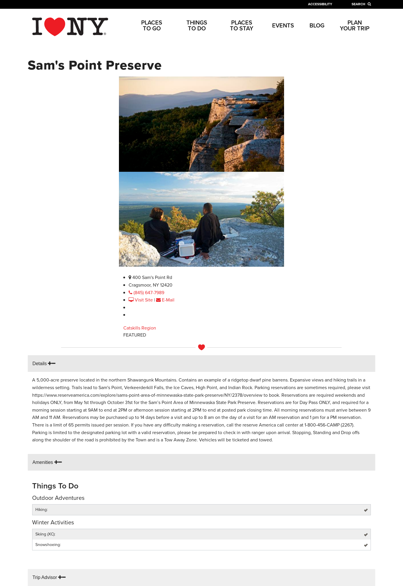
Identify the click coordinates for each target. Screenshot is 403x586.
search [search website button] (361, 4)
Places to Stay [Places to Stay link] (241, 25)
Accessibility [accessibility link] (320, 4)
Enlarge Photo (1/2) (141, 270)
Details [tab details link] (44, 363)
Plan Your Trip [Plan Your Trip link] (354, 25)
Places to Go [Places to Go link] (151, 25)
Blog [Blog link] (316, 25)
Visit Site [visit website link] (141, 300)
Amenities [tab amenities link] (47, 462)
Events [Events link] (283, 25)
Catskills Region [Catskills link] (139, 328)
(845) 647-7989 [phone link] (146, 292)
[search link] (361, 4)
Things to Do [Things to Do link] (196, 25)
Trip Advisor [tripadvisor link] (49, 577)
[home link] (70, 26)
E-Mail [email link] (165, 300)
